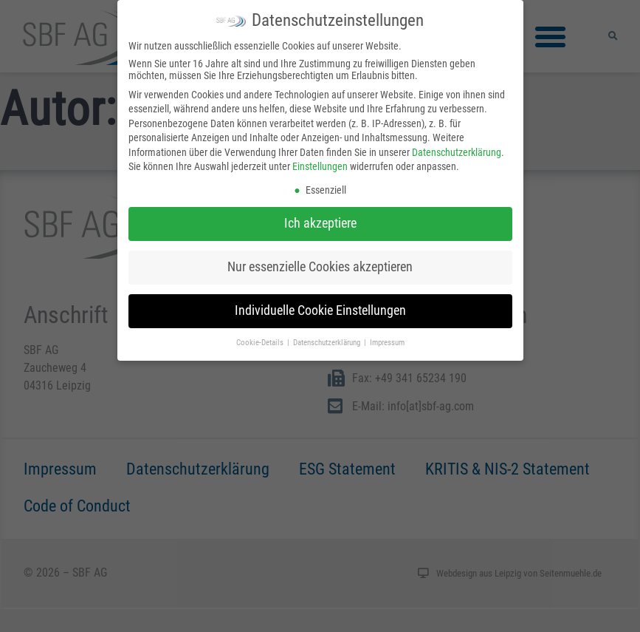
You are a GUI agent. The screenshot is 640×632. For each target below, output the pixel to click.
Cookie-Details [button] (261, 339)
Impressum (387, 339)
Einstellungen (320, 164)
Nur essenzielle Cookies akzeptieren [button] (320, 263)
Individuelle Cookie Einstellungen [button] (320, 307)
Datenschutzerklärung (456, 149)
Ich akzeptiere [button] (320, 220)
